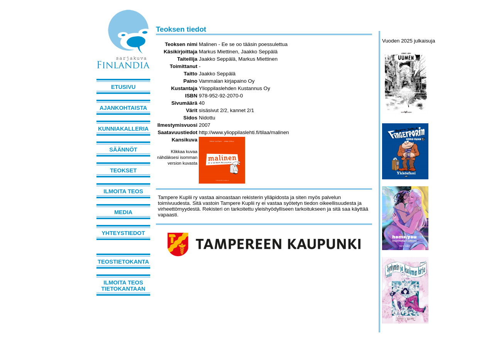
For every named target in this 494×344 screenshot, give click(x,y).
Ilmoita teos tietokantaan (123, 285)
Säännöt (123, 149)
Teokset (123, 170)
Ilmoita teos (123, 191)
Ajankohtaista (123, 108)
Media (123, 212)
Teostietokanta (123, 262)
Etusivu (123, 87)
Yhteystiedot (123, 233)
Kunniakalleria (123, 129)
